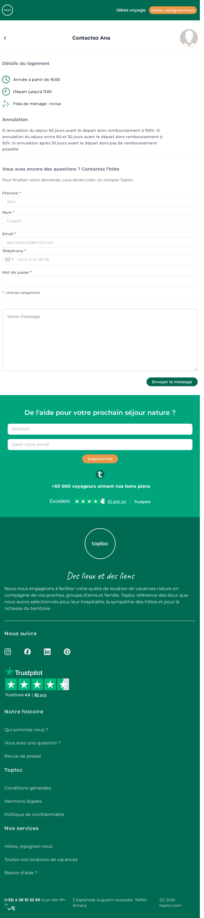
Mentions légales (23, 801)
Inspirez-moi (100, 458)
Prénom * (11, 193)
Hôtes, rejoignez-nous (28, 846)
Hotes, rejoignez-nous (173, 10)
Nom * (8, 212)
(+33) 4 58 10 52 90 (22, 899)
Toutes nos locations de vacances (41, 859)
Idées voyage (131, 10)
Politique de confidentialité (34, 814)
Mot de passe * (17, 272)
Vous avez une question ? (32, 743)
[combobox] (8, 259)
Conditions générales (27, 788)
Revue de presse (22, 756)
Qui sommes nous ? (26, 729)
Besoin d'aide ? (20, 872)
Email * (9, 233)
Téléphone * (14, 250)
